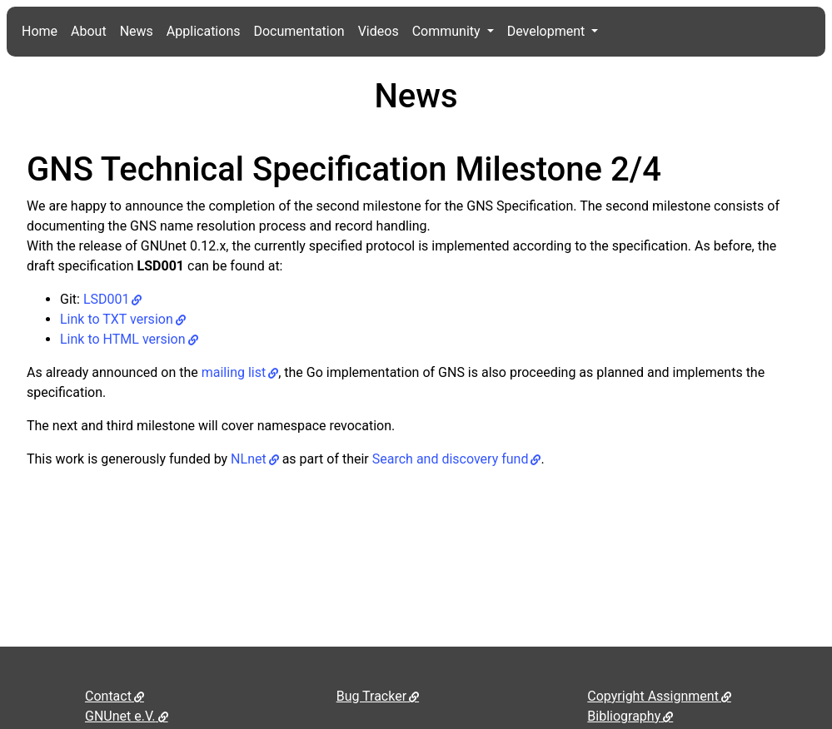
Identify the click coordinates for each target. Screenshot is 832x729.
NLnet (249, 459)
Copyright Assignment (653, 696)
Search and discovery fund (450, 459)
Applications (204, 31)
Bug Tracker (371, 696)
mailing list (234, 372)
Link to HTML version (123, 339)
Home (39, 31)
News (136, 31)
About (89, 31)
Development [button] (548, 31)
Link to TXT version (116, 319)
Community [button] (448, 31)
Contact (108, 696)
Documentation (298, 31)
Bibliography (623, 716)
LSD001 (106, 299)
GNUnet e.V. (120, 716)
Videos (378, 31)
